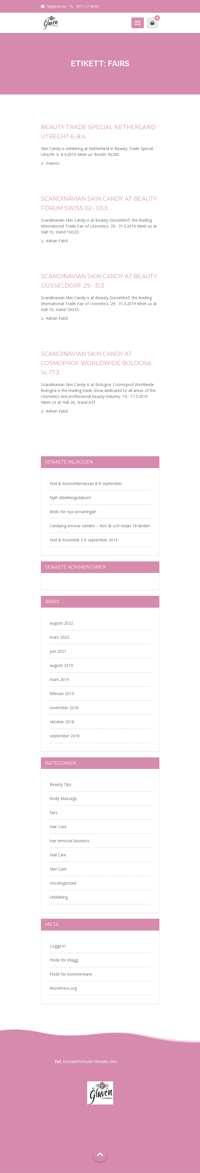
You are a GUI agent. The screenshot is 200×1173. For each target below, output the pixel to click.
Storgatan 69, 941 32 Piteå (100, 1114)
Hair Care (58, 826)
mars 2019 (59, 679)
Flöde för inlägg (64, 960)
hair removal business (69, 840)
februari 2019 (62, 693)
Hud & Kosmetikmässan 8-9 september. (86, 483)
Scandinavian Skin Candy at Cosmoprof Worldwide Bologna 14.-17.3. (96, 363)
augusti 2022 (61, 623)
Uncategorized (63, 883)
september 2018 (65, 735)
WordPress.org (63, 988)
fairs (54, 812)
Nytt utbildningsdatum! (70, 497)
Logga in (57, 946)
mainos (50, 163)
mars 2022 (59, 637)
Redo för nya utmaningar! (73, 511)
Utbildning (59, 897)
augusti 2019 (61, 665)
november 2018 (64, 707)
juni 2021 (58, 651)
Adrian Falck (54, 240)
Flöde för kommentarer (71, 974)
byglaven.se (56, 6)
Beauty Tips (60, 784)
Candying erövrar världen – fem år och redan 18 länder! (100, 525)
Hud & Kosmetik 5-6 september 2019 (84, 540)
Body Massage (63, 798)
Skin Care (58, 869)
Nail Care (58, 854)
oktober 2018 (62, 721)
